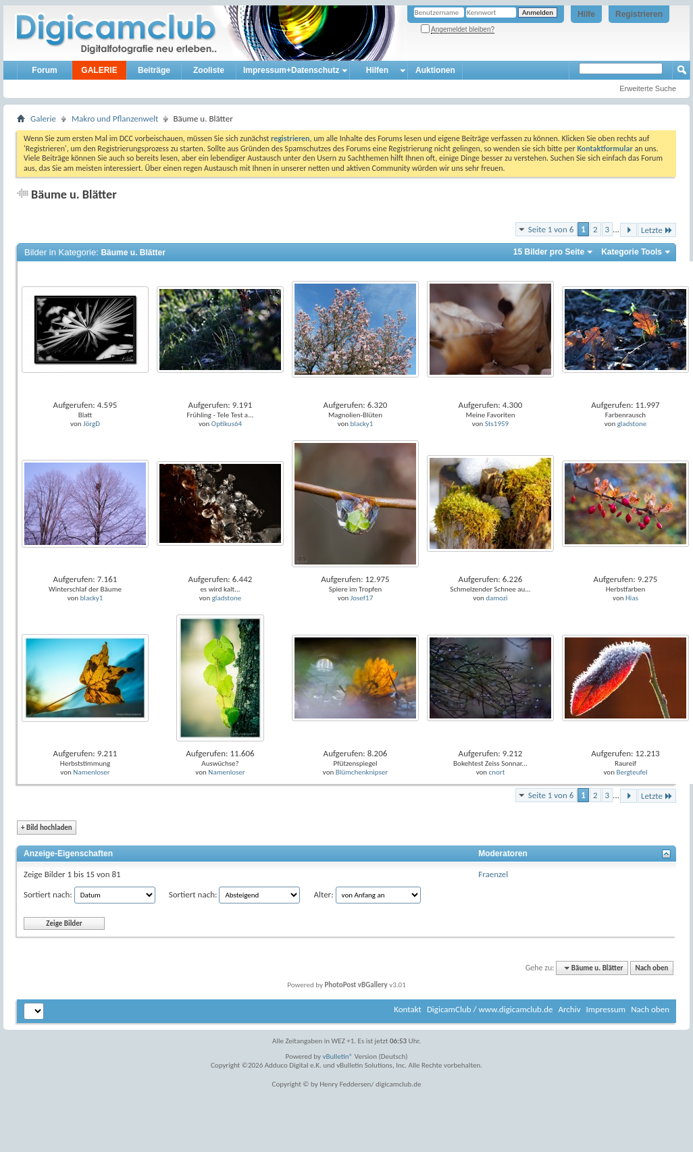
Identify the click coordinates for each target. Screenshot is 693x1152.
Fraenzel (493, 874)
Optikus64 (226, 423)
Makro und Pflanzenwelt (115, 118)
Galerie (43, 118)
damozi (496, 598)
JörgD (91, 423)
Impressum (605, 1009)
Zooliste (208, 70)
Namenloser (91, 772)
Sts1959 (497, 423)
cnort (497, 772)
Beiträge (154, 70)
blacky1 (362, 423)
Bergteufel (631, 772)
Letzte (657, 230)
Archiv (569, 1009)
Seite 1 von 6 (551, 229)
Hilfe (586, 14)
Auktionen (435, 70)
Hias (631, 598)
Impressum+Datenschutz (291, 70)
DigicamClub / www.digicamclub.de (490, 1009)
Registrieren (639, 14)
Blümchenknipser (362, 772)
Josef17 (362, 598)
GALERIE (99, 70)
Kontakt (407, 1009)
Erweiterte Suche (647, 88)
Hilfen (377, 70)
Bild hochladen (46, 827)
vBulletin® (338, 1056)
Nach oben (651, 968)
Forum (44, 70)
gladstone (632, 423)
